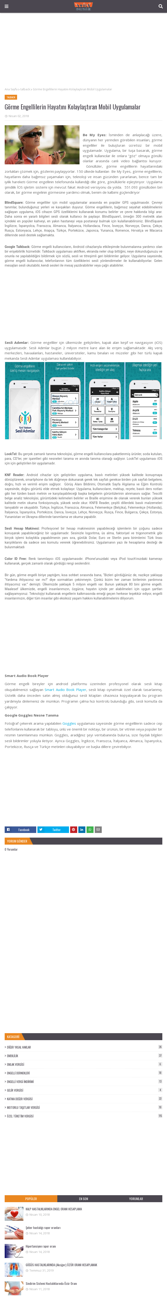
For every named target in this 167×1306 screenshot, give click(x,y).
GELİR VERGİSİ (84, 1090)
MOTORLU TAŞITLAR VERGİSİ (84, 1107)
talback (25, 89)
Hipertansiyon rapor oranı (41, 1246)
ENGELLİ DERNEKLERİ (84, 1073)
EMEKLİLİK (84, 1055)
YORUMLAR (136, 1198)
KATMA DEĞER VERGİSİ (84, 1098)
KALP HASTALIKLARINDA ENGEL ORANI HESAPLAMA (54, 1209)
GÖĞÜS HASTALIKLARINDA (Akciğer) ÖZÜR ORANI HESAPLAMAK (61, 1264)
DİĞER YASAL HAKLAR (84, 1047)
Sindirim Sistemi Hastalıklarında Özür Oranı (51, 1283)
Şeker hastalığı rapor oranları (43, 1227)
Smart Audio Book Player (65, 689)
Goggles (69, 723)
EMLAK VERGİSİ (84, 1064)
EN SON (83, 1198)
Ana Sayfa (11, 89)
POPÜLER (31, 1198)
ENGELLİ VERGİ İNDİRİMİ (84, 1081)
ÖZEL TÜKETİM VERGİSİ (84, 1116)
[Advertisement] (83, 50)
